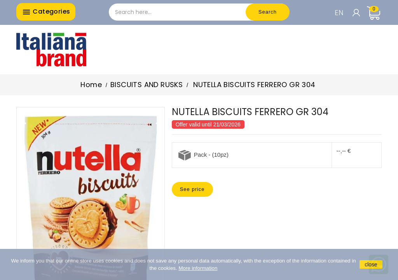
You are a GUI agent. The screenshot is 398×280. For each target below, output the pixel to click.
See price (192, 189)
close (371, 264)
